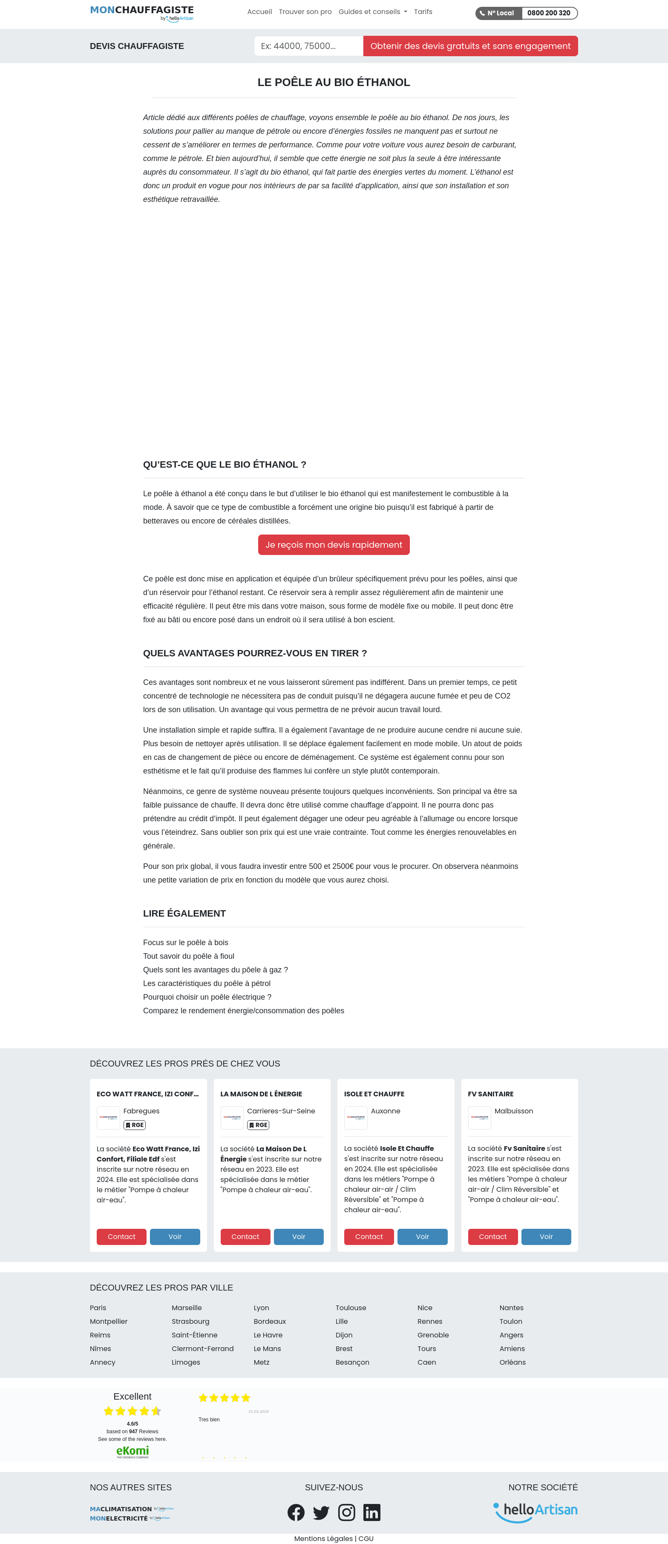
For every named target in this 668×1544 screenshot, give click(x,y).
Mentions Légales (323, 1539)
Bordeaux (270, 1321)
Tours (427, 1349)
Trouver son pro (305, 12)
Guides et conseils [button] (370, 12)
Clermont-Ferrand (203, 1349)
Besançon (352, 1362)
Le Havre (268, 1335)
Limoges (186, 1362)
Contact (121, 1237)
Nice (425, 1308)
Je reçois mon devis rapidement (334, 545)
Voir (174, 1237)
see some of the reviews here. (132, 1439)
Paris (98, 1308)
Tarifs (423, 12)
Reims (100, 1335)
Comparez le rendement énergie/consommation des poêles (243, 1010)
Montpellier (109, 1321)
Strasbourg (190, 1321)
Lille (342, 1321)
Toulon (511, 1321)
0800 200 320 (548, 13)
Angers (512, 1335)
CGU (366, 1539)
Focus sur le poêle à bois (185, 942)
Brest (344, 1349)
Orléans (513, 1362)
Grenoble (433, 1335)
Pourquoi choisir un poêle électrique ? (207, 997)
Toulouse (351, 1308)
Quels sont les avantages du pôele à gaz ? (215, 970)
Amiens (512, 1349)
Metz (262, 1362)
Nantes (512, 1308)
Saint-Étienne (194, 1335)
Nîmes (100, 1349)
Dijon (344, 1335)
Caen (427, 1362)
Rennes (430, 1321)
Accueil (259, 12)
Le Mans (267, 1349)
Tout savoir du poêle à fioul (188, 956)
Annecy (102, 1362)
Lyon (261, 1308)
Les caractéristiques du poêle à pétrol (207, 983)
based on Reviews (132, 1428)
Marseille (187, 1308)
